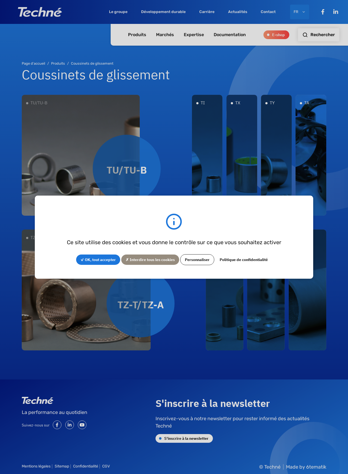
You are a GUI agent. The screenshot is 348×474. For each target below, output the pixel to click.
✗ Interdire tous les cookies (150, 259)
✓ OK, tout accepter (98, 259)
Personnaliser (197, 259)
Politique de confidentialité (244, 259)
